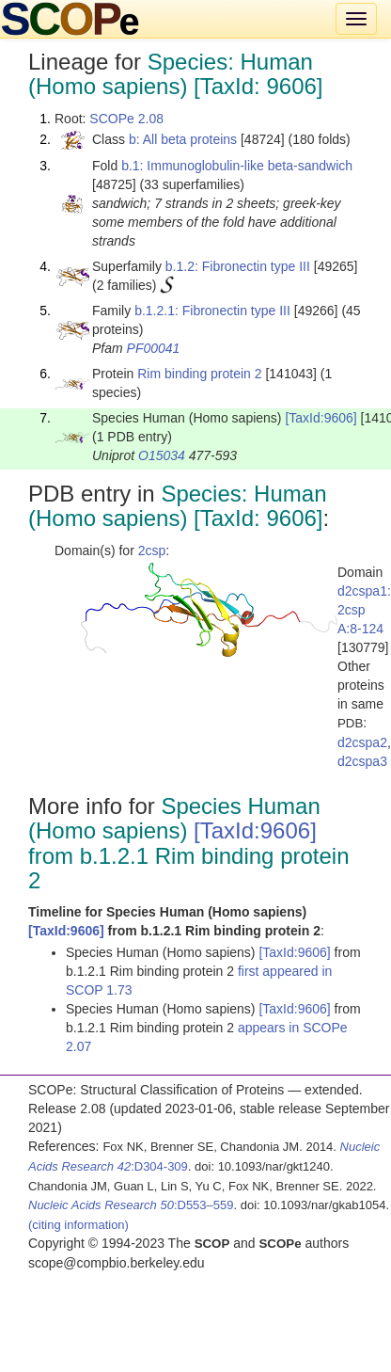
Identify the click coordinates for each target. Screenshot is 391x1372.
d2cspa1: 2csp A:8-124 (364, 609)
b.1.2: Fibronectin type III (237, 266)
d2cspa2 (362, 742)
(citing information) (78, 1225)
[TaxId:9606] (320, 417)
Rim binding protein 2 (199, 373)
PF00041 (153, 348)
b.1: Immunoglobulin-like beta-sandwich (236, 165)
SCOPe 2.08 (126, 118)
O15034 (161, 455)
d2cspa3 (362, 761)
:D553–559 (131, 1205)
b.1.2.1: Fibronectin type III (212, 310)
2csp (152, 550)
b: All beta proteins (183, 139)
